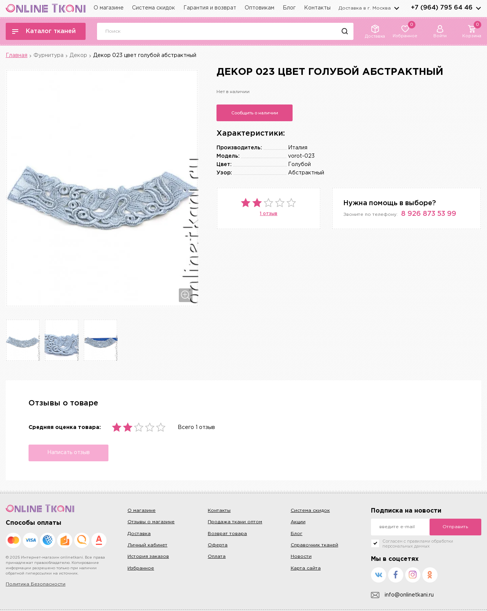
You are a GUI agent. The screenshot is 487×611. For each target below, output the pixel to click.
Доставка (139, 534)
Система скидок (153, 8)
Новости (301, 556)
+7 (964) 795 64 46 (442, 8)
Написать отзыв (68, 452)
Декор (78, 55)
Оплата (217, 556)
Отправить (455, 527)
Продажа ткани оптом (235, 522)
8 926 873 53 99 (428, 214)
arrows (478, 8)
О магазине (109, 8)
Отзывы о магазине (151, 522)
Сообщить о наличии (254, 113)
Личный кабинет (147, 545)
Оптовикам (259, 8)
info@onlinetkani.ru (402, 595)
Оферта (218, 545)
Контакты (317, 8)
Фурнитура (48, 55)
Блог (289, 8)
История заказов (148, 556)
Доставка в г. (365, 8)
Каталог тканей (44, 31)
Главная (16, 55)
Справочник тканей (314, 545)
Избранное (140, 568)
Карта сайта (306, 568)
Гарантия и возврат (209, 8)
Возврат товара (227, 534)
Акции (298, 522)
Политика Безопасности (35, 584)
